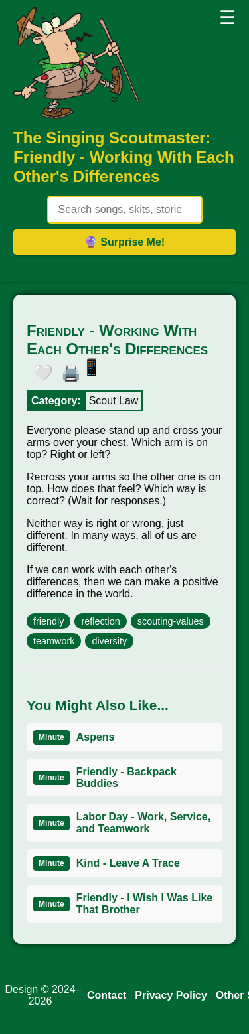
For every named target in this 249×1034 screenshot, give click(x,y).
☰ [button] (227, 17)
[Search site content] (125, 210)
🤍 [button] (39, 370)
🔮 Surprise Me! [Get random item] (124, 242)
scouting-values (170, 621)
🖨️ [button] (67, 370)
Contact (107, 995)
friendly (48, 621)
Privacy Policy (171, 995)
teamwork (53, 641)
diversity (109, 641)
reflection (100, 621)
